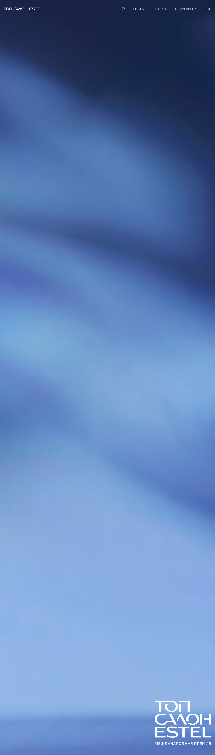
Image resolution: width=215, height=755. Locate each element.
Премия (139, 9)
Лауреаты (160, 9)
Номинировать (187, 9)
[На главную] (23, 9)
